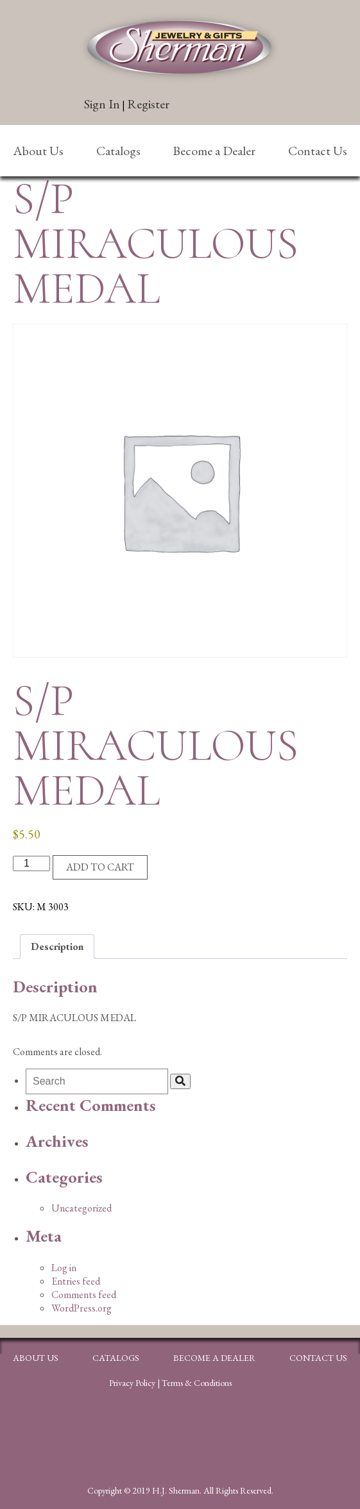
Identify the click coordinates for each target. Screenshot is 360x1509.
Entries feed (75, 1281)
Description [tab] (57, 946)
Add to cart (100, 867)
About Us (38, 150)
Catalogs (118, 150)
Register (148, 104)
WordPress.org (81, 1308)
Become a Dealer (214, 150)
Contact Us (317, 150)
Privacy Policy (132, 1382)
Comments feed (83, 1294)
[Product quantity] (31, 863)
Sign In (102, 104)
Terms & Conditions (197, 1382)
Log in (63, 1267)
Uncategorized (81, 1208)
